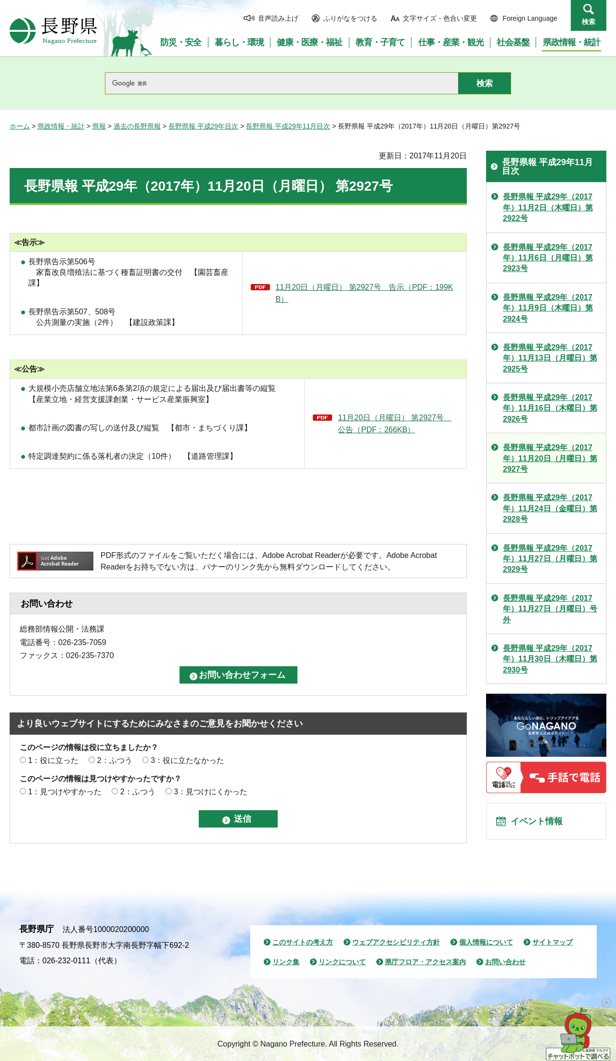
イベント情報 (539, 823)
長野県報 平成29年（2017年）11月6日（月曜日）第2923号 (548, 258)
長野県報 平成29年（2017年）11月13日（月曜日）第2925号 (550, 358)
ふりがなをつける (350, 18)
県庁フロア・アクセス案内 (425, 962)
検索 (588, 22)
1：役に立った (53, 760)
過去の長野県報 (137, 126)
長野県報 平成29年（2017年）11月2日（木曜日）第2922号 (548, 207)
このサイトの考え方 (302, 942)
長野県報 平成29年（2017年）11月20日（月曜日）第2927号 (550, 458)
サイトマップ (552, 942)
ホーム (20, 126)
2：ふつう (114, 760)
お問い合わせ (505, 962)
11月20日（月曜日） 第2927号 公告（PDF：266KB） (394, 424)
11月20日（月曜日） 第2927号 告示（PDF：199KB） (364, 293)
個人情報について (486, 942)
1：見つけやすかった (65, 792)
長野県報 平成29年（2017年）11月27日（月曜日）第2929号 (550, 559)
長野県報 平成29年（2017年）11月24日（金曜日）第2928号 (550, 508)
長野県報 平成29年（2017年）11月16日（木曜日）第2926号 (550, 408)
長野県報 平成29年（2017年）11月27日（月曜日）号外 (550, 609)
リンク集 (285, 962)
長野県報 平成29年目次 (203, 126)
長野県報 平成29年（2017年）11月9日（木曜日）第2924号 (548, 308)
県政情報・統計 (61, 126)
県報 (99, 126)
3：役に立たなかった (187, 760)
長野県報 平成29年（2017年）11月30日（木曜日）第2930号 (550, 659)
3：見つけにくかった (210, 792)
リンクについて (342, 962)
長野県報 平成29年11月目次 (288, 126)
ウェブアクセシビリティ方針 (396, 942)
